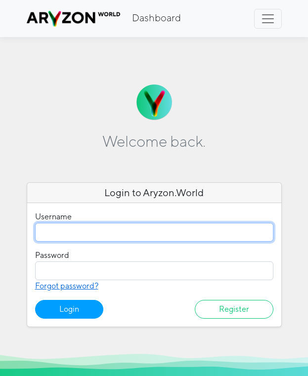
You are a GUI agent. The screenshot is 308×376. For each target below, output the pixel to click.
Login (69, 309)
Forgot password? (66, 286)
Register (234, 309)
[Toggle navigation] (268, 19)
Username (53, 216)
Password (52, 255)
